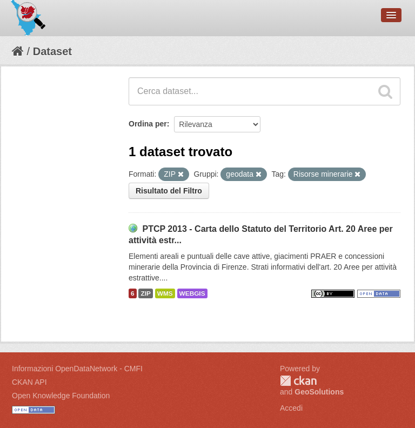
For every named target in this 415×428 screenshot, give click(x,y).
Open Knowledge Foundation (61, 395)
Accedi (291, 408)
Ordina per (148, 123)
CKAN (298, 380)
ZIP (145, 293)
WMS (165, 293)
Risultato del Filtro (169, 190)
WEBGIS (192, 293)
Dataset (52, 51)
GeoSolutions (319, 391)
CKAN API (29, 382)
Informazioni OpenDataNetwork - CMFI (77, 368)
